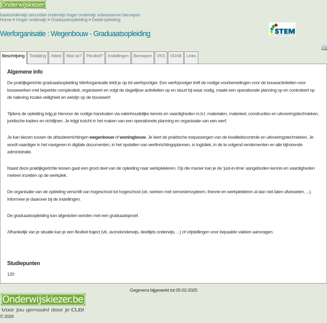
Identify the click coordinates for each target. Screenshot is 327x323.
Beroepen (143, 55)
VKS (161, 55)
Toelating (37, 55)
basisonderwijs (13, 14)
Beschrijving (13, 55)
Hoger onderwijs (31, 19)
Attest (56, 55)
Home (6, 19)
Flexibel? (94, 55)
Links (191, 55)
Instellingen (118, 55)
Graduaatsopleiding (69, 19)
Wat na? (74, 55)
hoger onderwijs (81, 14)
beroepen (131, 14)
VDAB (176, 55)
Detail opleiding (106, 19)
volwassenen (109, 14)
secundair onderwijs (47, 14)
